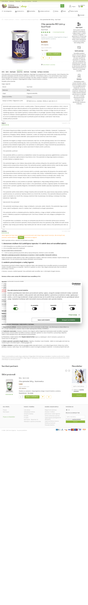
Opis (3, 72)
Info (7, 72)
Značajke (13, 72)
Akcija (55, 11)
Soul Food (44, 30)
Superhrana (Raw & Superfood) (29, 19)
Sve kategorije (7, 11)
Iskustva (20, 72)
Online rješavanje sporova (52, 415)
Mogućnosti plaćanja (51, 410)
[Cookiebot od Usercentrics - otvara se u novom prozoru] (73, 284)
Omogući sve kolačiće (68, 320)
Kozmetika (31, 11)
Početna (2, 19)
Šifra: (42, 35)
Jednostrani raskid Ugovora (52, 414)
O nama (26, 417)
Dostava (11, 1)
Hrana (17, 19)
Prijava (21, 237)
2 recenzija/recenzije (58, 32)
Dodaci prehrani (44, 11)
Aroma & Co (20, 11)
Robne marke (73, 11)
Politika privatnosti (50, 423)
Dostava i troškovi (50, 412)
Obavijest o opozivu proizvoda (32, 421)
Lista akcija (5, 1)
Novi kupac (6, 412)
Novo (63, 11)
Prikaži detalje (73, 315)
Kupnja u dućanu (43, 72)
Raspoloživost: (23, 393)
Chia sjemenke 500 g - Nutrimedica (31, 381)
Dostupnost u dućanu (49, 64)
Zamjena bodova (26, 1)
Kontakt (35, 1)
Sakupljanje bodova (29, 412)
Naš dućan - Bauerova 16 (31, 419)
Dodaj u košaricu (54, 54)
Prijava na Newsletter (9, 417)
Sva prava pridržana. (22, 430)
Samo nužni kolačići (44, 320)
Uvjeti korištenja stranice (52, 421)
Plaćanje (17, 1)
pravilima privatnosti (76, 419)
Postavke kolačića (49, 425)
